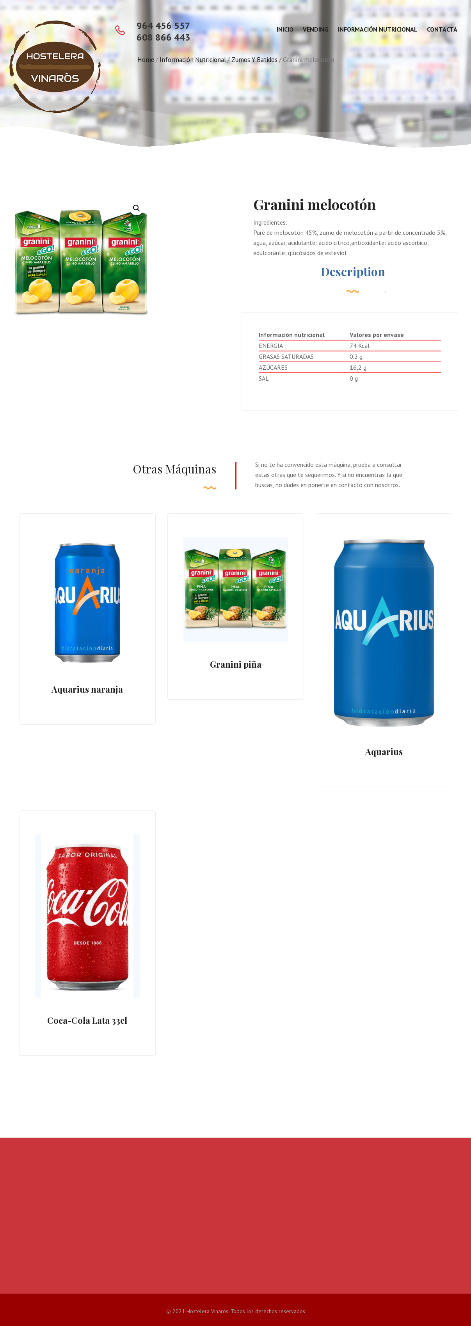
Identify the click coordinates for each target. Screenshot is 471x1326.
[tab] (353, 275)
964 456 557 (163, 26)
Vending (316, 29)
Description (353, 271)
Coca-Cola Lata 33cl (87, 1020)
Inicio (285, 29)
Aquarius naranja (87, 689)
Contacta (442, 29)
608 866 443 (163, 37)
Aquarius (384, 751)
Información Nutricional (378, 29)
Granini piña (235, 664)
